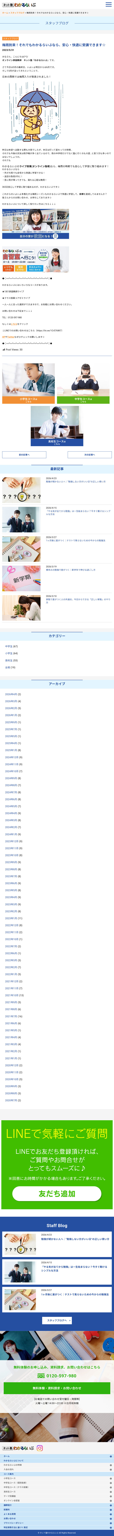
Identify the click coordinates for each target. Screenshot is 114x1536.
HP (3, 337)
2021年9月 (11, 1002)
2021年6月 (11, 1023)
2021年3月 (11, 1044)
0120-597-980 (61, 1375)
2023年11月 (12, 848)
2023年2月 (11, 911)
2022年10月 (12, 939)
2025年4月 (11, 743)
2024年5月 (11, 806)
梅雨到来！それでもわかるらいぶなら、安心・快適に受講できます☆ (54, 45)
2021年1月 (11, 1058)
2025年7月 (11, 729)
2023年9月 (11, 862)
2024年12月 (12, 757)
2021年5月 (11, 1030)
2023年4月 (11, 897)
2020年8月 (11, 1093)
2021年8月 (11, 1009)
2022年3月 (11, 960)
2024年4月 (11, 813)
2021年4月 (11, 1037)
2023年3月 (11, 904)
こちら (14, 324)
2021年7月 (11, 1016)
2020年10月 (12, 1079)
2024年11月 (12, 764)
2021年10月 (12, 995)
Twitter (10, 337)
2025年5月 (11, 736)
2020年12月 (12, 1065)
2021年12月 (12, 981)
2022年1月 (11, 974)
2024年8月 (11, 785)
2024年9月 (11, 778)
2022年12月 (12, 925)
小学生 (8, 653)
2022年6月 (11, 953)
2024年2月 (11, 827)
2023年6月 (11, 883)
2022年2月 (11, 967)
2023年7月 (11, 876)
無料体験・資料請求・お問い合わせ (57, 1388)
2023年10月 (12, 855)
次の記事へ (89, 455)
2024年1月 (11, 834)
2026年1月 (11, 715)
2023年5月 (11, 890)
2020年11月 (12, 1072)
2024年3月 (11, 820)
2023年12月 (12, 841)
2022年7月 (11, 946)
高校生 (8, 660)
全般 (7, 667)
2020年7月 (11, 1100)
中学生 (8, 646)
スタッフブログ (10, 38)
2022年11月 (12, 932)
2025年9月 (11, 722)
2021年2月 (11, 1051)
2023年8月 (11, 869)
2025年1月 (11, 750)
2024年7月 (11, 792)
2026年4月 (11, 694)
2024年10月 (12, 771)
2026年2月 (11, 708)
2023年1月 (11, 918)
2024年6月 (11, 799)
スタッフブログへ (57, 1320)
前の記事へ (24, 455)
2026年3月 (11, 701)
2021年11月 (12, 988)
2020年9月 (11, 1086)
